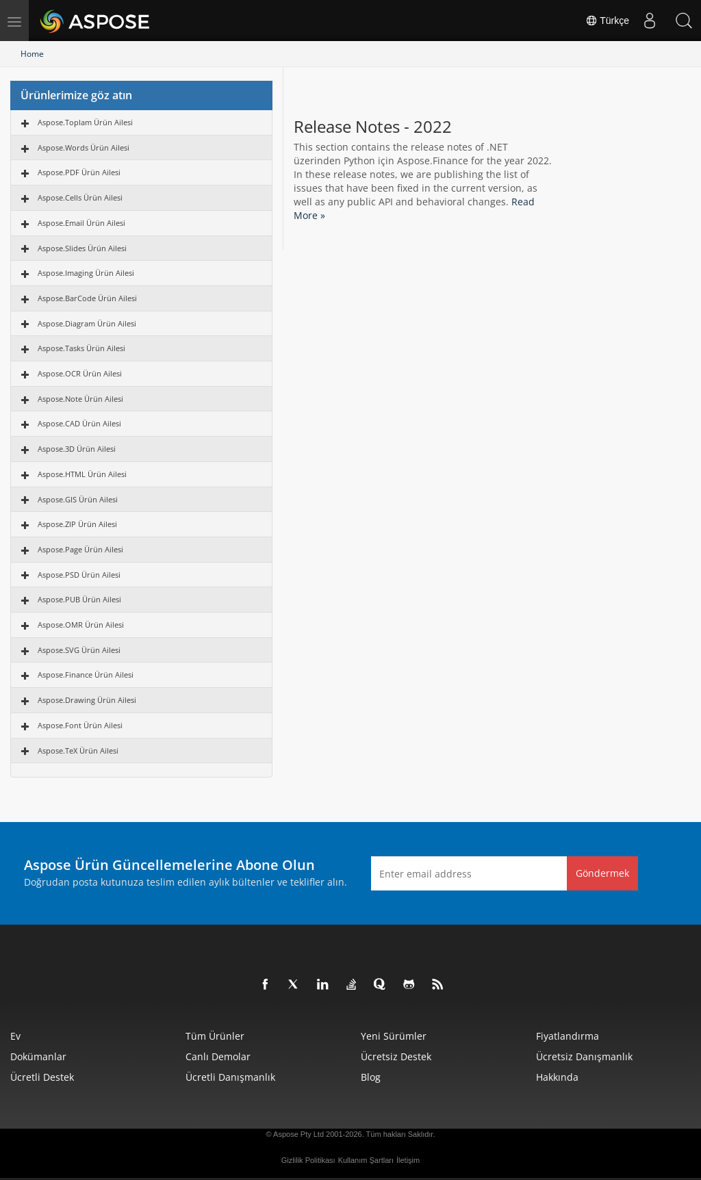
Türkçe (607, 20)
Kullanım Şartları (366, 1160)
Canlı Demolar (218, 1056)
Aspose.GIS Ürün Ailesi (78, 499)
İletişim (408, 1160)
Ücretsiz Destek (396, 1056)
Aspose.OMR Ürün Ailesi (81, 624)
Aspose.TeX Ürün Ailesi (78, 750)
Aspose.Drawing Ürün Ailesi (87, 700)
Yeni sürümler (393, 1035)
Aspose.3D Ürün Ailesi (77, 449)
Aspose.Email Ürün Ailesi (81, 223)
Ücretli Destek (42, 1076)
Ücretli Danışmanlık (230, 1076)
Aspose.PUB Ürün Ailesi (79, 599)
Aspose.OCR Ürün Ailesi (80, 373)
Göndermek (602, 873)
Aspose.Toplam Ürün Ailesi (85, 122)
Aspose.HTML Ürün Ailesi (82, 474)
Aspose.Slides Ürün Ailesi (82, 248)
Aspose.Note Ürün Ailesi (80, 399)
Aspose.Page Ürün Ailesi (80, 549)
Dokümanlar (38, 1056)
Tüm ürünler (215, 1035)
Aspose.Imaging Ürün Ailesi (86, 273)
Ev (15, 1035)
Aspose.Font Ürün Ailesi (80, 725)
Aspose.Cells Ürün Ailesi (80, 197)
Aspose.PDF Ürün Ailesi (79, 172)
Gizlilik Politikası (308, 1160)
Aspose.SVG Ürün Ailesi (79, 650)
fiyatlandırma (567, 1035)
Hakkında (557, 1076)
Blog (371, 1076)
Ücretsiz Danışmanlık (584, 1056)
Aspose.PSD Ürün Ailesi (79, 574)
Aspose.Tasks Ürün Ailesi (81, 348)
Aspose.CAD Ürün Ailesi (79, 423)
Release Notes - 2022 (373, 126)
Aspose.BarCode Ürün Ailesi (87, 298)
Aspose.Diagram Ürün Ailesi (87, 323)
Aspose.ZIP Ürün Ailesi (77, 524)
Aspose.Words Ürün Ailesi (83, 147)
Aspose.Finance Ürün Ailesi (85, 674)
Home (32, 54)
